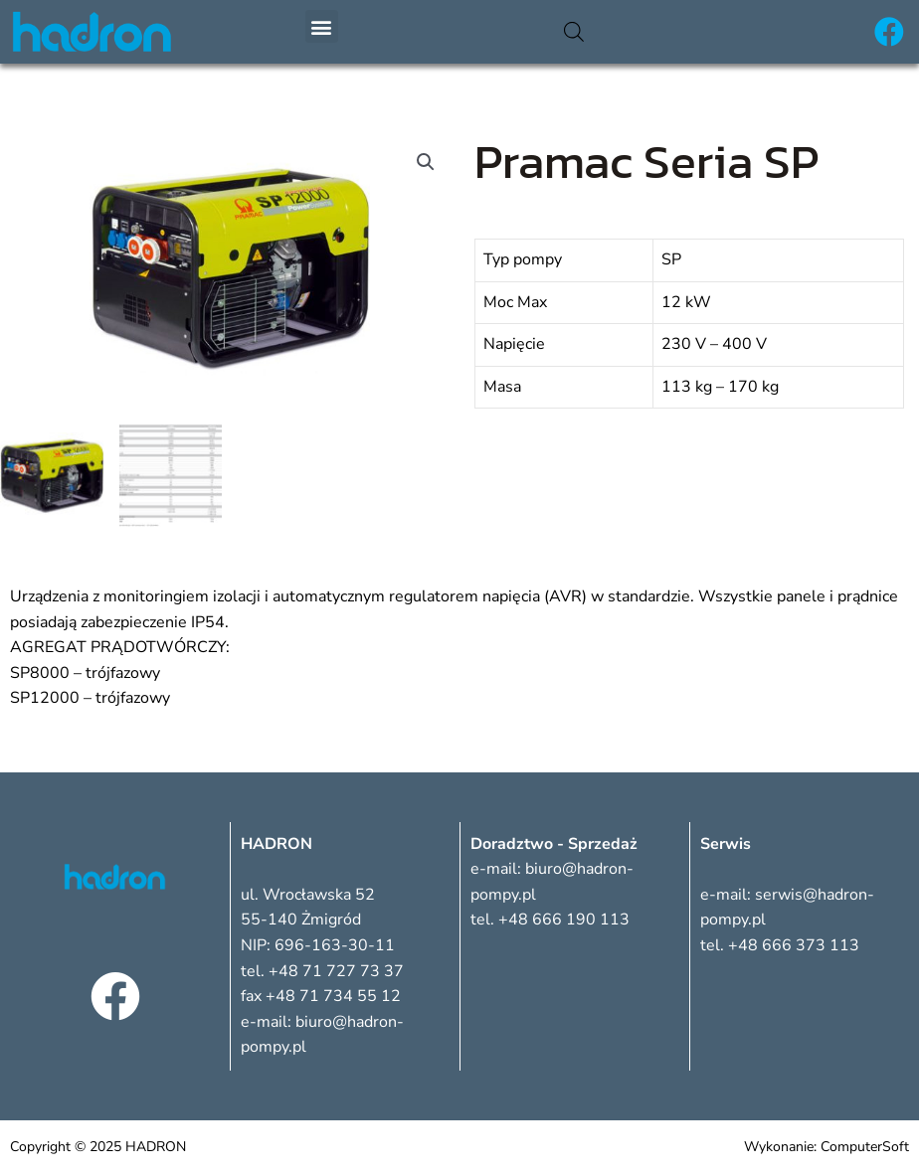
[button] (321, 26)
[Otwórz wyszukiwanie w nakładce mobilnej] (574, 32)
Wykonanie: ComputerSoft (826, 1146)
